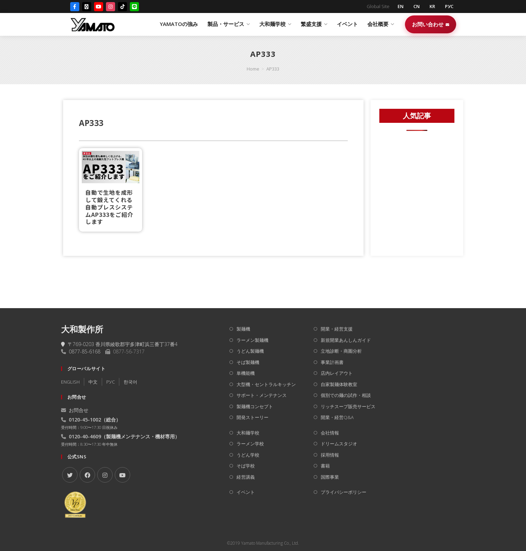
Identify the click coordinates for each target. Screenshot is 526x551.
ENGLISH (70, 382)
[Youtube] (122, 475)
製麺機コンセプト (255, 406)
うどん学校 (248, 455)
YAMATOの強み (179, 23)
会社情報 (330, 433)
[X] (70, 475)
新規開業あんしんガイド (346, 340)
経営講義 (246, 477)
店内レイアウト (337, 373)
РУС (449, 6)
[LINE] (134, 6)
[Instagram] (110, 6)
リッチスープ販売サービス (348, 406)
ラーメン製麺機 (252, 340)
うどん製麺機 (250, 351)
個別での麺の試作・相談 (346, 395)
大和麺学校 (248, 433)
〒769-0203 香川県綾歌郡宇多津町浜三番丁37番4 (119, 344)
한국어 (130, 382)
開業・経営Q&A (337, 417)
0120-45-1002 (85, 419)
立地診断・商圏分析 (341, 351)
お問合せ (74, 410)
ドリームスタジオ (339, 443)
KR (432, 6)
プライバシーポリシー (343, 492)
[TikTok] (122, 6)
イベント (347, 23)
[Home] (253, 69)
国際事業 (330, 477)
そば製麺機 (248, 362)
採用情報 (330, 455)
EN (401, 6)
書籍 (325, 466)
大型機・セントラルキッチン (266, 384)
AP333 (272, 69)
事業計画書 (332, 362)
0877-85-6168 (84, 351)
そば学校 (246, 466)
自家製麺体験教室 (339, 384)
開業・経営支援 (337, 329)
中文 (93, 382)
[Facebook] (74, 6)
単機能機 (246, 373)
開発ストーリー (252, 417)
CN (416, 6)
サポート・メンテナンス (262, 395)
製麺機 (243, 329)
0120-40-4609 (85, 436)
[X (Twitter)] (86, 6)
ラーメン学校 (250, 443)
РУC (110, 382)
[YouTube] (98, 6)
